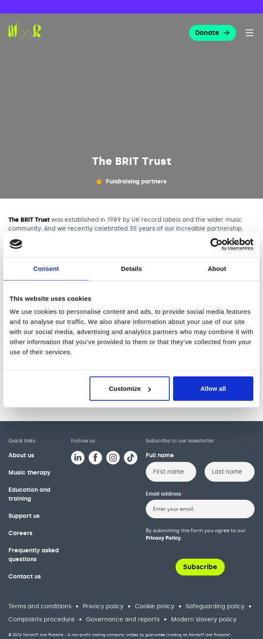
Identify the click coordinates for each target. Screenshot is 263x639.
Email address (165, 494)
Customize (130, 388)
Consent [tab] (46, 268)
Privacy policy (103, 606)
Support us (23, 516)
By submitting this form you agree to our (196, 534)
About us (21, 455)
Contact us (24, 576)
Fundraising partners (136, 181)
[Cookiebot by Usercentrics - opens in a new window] (216, 244)
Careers (20, 533)
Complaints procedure (41, 619)
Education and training (29, 494)
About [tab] (217, 268)
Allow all (213, 388)
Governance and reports (123, 619)
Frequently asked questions (33, 555)
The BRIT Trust (29, 219)
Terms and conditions (39, 606)
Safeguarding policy (215, 606)
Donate (212, 33)
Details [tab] (131, 268)
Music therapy (29, 472)
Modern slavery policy (204, 619)
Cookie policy (154, 606)
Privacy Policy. (163, 538)
